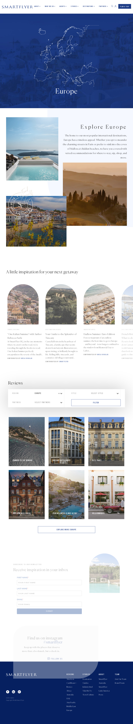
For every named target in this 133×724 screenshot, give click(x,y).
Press (101, 695)
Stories (74, 6)
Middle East (71, 706)
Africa (68, 691)
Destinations (88, 6)
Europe (69, 710)
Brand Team (119, 683)
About (36, 6)
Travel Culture (88, 695)
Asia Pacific (71, 702)
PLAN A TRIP (124, 7)
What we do (49, 6)
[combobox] (48, 393)
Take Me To (87, 691)
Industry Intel (88, 687)
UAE (68, 699)
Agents (62, 6)
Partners (103, 6)
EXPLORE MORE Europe (66, 530)
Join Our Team (120, 679)
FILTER (96, 403)
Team (117, 675)
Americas (70, 679)
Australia (70, 695)
